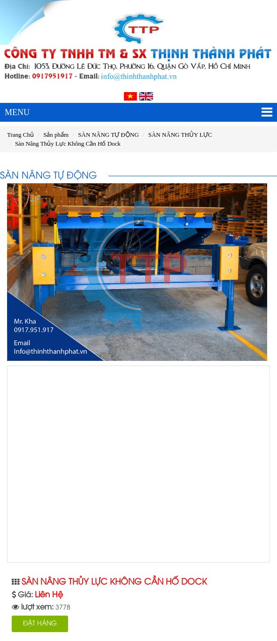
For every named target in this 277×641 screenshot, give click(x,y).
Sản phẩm (56, 134)
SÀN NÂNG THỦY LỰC (180, 134)
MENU (138, 112)
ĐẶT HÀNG (40, 624)
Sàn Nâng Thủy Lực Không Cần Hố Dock (68, 143)
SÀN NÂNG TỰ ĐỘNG (108, 134)
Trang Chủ (20, 134)
